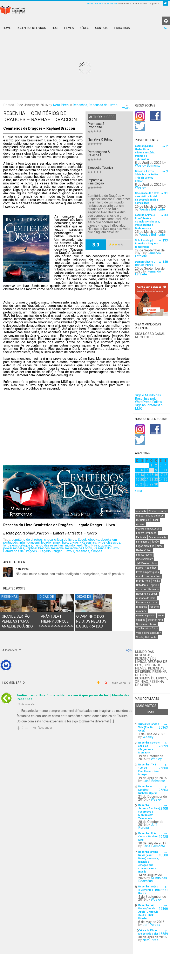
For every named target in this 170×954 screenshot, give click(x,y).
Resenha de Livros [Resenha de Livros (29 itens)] (146, 602)
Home (90, 3)
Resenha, (57, 548)
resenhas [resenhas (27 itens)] (141, 606)
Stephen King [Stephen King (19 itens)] (155, 619)
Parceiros (122, 28)
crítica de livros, (65, 540)
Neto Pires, (91, 545)
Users (109, 117)
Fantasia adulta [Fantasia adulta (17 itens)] (157, 537)
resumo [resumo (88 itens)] (154, 606)
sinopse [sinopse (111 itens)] (140, 619)
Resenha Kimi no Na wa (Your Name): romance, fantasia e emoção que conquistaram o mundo (148, 861)
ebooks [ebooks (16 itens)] (140, 524)
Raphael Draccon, (38, 548)
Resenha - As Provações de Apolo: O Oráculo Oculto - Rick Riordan (148, 912)
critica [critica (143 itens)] (139, 515)
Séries (84, 28)
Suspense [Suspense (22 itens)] (142, 624)
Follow (157, 402)
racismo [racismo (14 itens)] (141, 589)
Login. (128, 650)
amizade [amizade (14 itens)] (141, 511)
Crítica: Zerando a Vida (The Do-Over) (148, 727)
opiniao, (106, 545)
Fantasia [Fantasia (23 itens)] (141, 537)
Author (95, 117)
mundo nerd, (74, 545)
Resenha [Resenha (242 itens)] (153, 589)
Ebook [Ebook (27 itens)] (155, 520)
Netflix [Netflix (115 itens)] (156, 580)
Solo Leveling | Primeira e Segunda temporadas (146, 243)
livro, (65, 542)
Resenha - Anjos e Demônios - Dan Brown (148, 890)
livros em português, (18, 545)
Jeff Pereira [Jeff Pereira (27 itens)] (142, 563)
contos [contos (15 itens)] (162, 511)
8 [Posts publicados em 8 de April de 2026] (151, 470)
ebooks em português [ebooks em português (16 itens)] (148, 528)
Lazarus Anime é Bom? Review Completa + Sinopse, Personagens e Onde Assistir (147, 222)
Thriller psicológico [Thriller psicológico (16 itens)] (147, 628)
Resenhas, (80, 105)
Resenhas (112, 3)
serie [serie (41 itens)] (161, 615)
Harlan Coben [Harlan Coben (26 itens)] (143, 550)
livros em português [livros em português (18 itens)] (147, 572)
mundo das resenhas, (49, 545)
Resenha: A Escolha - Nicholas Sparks (147, 790)
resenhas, (83, 551)
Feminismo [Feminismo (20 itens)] (142, 541)
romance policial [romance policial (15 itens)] (145, 615)
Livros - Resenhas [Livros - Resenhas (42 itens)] (146, 567)
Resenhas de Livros (31, 28)
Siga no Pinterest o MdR (149, 406)
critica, (48, 540)
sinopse (96, 551)
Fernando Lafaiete (148, 254)
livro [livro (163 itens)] (154, 563)
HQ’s (55, 28)
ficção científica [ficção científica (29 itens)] (145, 546)
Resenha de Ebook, (79, 548)
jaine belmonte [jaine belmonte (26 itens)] (144, 559)
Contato (101, 28)
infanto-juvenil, (29, 542)
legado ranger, (51, 542)
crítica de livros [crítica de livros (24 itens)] (155, 515)
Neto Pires (61, 105)
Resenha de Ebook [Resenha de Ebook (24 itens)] (146, 593)
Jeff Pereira (147, 826)
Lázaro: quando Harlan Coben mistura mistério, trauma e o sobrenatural (145, 153)
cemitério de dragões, (27, 540)
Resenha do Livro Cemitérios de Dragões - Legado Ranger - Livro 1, (61, 549)
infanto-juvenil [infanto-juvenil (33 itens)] (144, 554)
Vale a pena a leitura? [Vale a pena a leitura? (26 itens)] (148, 632)
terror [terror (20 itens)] (153, 624)
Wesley (140, 187)
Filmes (69, 28)
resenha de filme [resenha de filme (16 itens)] (145, 598)
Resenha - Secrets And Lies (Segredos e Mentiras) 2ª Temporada (148, 812)
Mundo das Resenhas (152, 879)
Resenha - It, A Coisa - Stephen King (147, 836)
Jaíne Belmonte (154, 781)
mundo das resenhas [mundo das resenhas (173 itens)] (148, 576)
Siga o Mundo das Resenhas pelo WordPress (148, 398)
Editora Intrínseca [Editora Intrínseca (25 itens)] (146, 533)
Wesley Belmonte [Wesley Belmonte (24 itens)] (146, 637)
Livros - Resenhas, (83, 542)
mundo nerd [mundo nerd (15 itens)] (143, 580)
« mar (139, 491)
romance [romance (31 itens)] (141, 611)
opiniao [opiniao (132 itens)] (155, 585)
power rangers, (14, 548)
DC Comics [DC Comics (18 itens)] (142, 520)
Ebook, (82, 540)
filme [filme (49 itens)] (160, 546)
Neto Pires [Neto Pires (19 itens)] (142, 585)
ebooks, (94, 540)
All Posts (100, 3)
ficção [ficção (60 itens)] (155, 541)
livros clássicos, (109, 542)
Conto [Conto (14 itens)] (152, 511)
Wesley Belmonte (148, 165)
